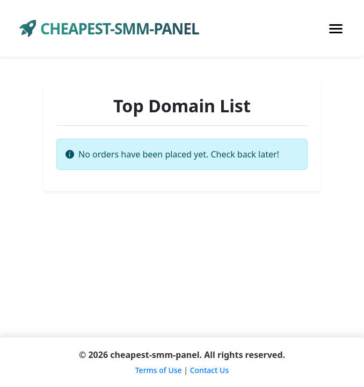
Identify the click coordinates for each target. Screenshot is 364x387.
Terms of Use (158, 370)
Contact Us (209, 370)
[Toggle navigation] (336, 28)
